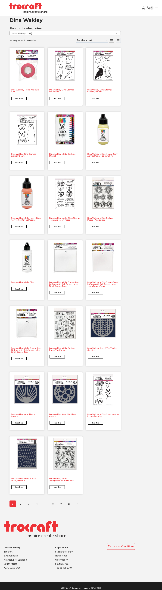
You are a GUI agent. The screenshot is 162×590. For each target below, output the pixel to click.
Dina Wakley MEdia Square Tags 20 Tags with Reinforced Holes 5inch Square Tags (64, 284)
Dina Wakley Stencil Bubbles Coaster (62, 415)
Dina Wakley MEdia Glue (22, 282)
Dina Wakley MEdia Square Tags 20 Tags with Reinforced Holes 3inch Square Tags (26, 350)
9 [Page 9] (61, 503)
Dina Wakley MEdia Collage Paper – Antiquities (100, 219)
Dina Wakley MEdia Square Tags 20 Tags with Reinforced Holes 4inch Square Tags (102, 284)
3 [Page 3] (28, 503)
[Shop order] (92, 40)
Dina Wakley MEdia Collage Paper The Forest (62, 349)
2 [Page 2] (20, 503)
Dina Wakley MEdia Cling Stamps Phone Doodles (103, 415)
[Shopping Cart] (150, 8)
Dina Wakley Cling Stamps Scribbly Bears (23, 155)
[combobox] (65, 33)
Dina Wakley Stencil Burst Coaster (23, 415)
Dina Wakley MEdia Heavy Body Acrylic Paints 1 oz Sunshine (102, 155)
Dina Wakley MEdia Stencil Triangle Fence (23, 479)
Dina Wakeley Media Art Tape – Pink (25, 91)
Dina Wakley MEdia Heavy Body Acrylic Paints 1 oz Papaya (26, 219)
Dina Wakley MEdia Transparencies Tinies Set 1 (61, 479)
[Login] (143, 8)
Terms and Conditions (121, 546)
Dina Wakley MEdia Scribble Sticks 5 (62, 155)
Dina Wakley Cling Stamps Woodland (61, 91)
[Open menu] (156, 8)
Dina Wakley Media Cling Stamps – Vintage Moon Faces (64, 219)
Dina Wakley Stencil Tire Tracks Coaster (101, 349)
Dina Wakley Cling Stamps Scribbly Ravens (99, 91)
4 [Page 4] (36, 503)
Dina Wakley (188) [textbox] (64, 33)
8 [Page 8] (53, 503)
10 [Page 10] (69, 503)
